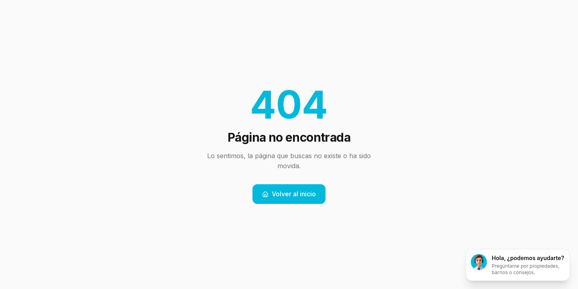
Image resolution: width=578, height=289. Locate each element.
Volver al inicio (289, 194)
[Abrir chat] (518, 265)
